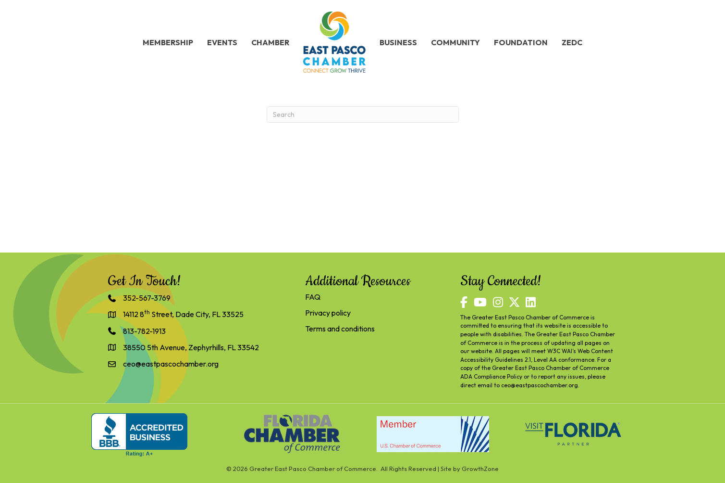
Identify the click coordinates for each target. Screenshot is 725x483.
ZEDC (572, 42)
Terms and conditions (340, 328)
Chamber (270, 42)
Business (398, 42)
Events (222, 42)
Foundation (521, 42)
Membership (168, 42)
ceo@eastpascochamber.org (539, 385)
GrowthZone (480, 468)
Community (455, 42)
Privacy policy (328, 313)
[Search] (363, 114)
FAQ (312, 297)
